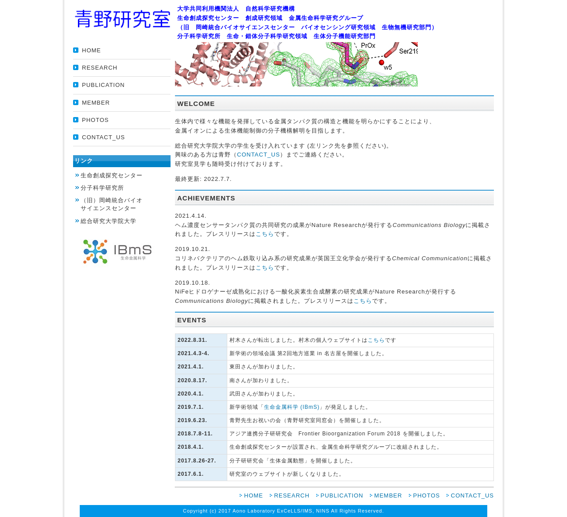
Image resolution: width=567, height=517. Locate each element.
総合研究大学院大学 (108, 221)
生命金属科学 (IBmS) (292, 407)
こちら (265, 234)
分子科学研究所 (102, 187)
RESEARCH (99, 67)
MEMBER (96, 102)
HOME (91, 50)
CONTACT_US (103, 137)
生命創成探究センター (112, 175)
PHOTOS (95, 120)
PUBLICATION (103, 85)
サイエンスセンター (126, 204)
